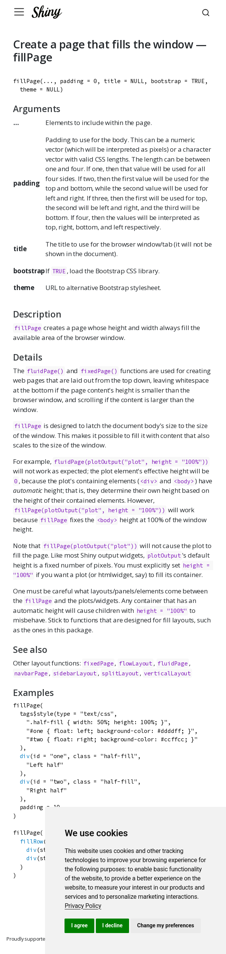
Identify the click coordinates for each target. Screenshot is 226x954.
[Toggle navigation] (19, 11)
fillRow (32, 841)
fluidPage (172, 663)
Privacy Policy (83, 905)
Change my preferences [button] (165, 925)
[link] (83, 905)
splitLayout (120, 673)
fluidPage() (45, 371)
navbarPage (31, 673)
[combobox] (207, 12)
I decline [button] (112, 925)
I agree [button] (79, 925)
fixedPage (98, 663)
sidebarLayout (75, 673)
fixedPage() (99, 371)
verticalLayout (167, 673)
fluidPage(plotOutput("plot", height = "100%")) (131, 461)
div (25, 756)
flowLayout (135, 663)
